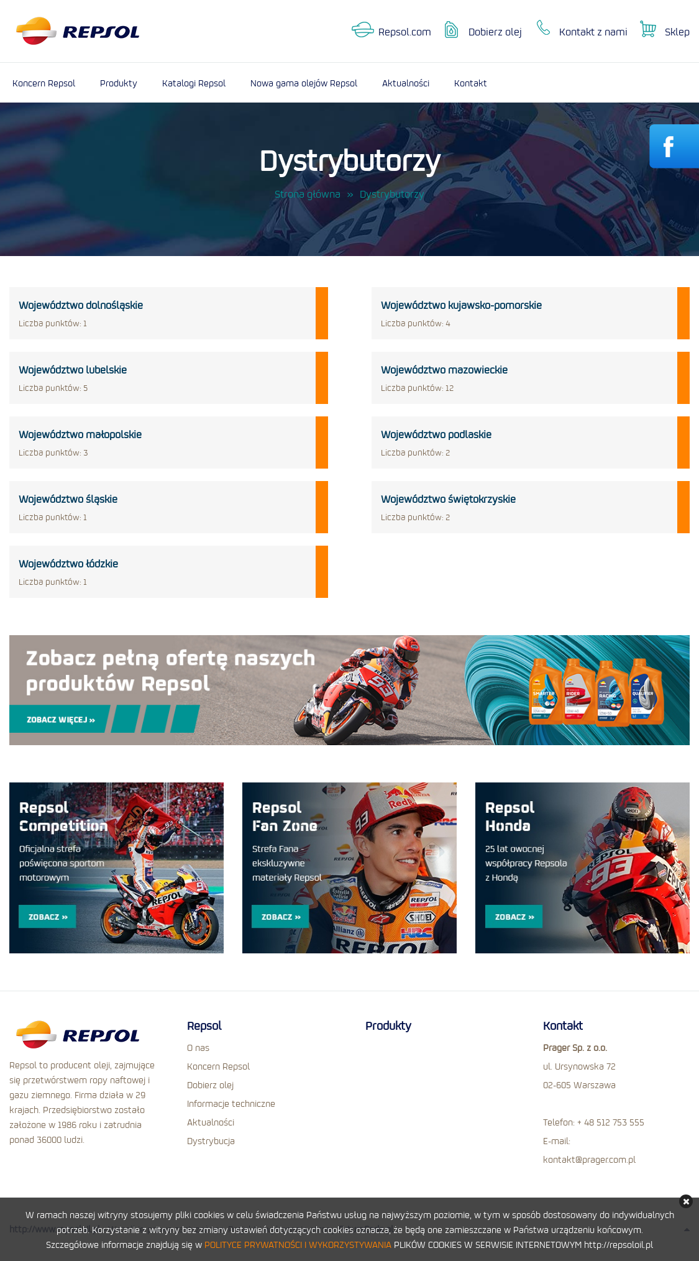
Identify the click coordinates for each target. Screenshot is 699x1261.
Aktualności (405, 82)
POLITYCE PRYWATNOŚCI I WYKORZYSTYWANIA (297, 1244)
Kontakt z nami (593, 31)
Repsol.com (404, 31)
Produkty (118, 82)
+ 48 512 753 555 (610, 1121)
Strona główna (307, 194)
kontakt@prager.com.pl (589, 1159)
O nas (198, 1047)
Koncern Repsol (43, 82)
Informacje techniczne (231, 1103)
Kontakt (470, 82)
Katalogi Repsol (194, 82)
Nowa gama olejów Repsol (303, 82)
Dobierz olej (495, 31)
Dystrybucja (211, 1140)
